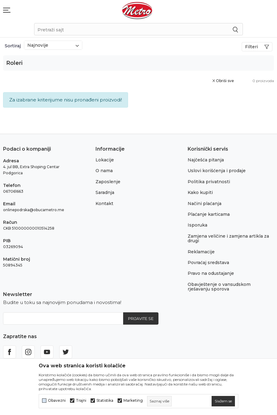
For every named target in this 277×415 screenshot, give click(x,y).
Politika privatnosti (209, 181)
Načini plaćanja (204, 203)
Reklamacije (201, 252)
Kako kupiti (200, 192)
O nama (104, 170)
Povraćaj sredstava (208, 262)
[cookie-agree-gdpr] (223, 401)
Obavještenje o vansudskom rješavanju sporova (219, 287)
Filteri (257, 46)
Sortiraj (13, 46)
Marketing (133, 400)
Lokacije (105, 160)
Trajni (81, 400)
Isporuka (197, 225)
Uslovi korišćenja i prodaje (217, 170)
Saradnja (105, 192)
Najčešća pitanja (206, 160)
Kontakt (104, 203)
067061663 (13, 191)
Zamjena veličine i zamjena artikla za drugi (228, 238)
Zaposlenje (108, 181)
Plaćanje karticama (209, 214)
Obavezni (57, 400)
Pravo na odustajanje (211, 273)
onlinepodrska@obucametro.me (33, 210)
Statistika (104, 400)
